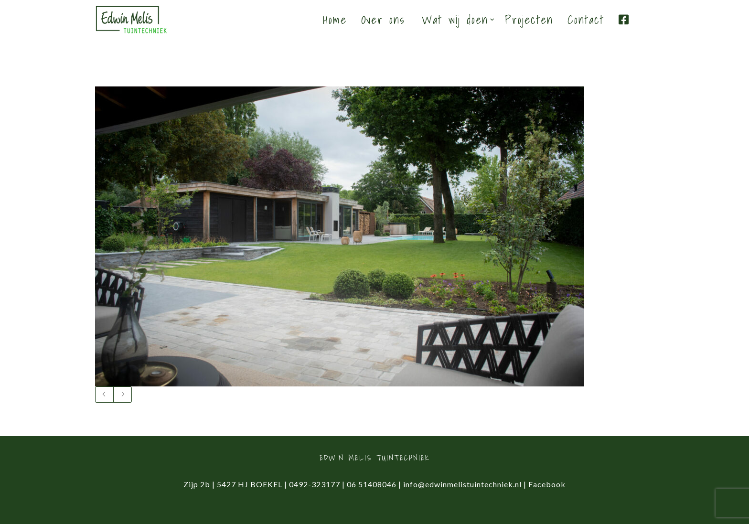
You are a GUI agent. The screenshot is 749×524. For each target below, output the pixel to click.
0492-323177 (314, 484)
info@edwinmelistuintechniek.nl (462, 484)
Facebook (547, 484)
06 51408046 (371, 484)
